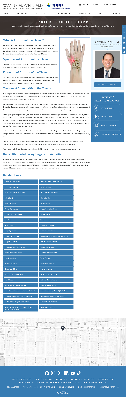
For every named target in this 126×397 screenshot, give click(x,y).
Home (6, 13)
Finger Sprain (45, 198)
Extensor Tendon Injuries (48, 280)
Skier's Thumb (10, 225)
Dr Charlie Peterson (87, 387)
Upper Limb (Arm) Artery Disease (52, 296)
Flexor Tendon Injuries (12, 236)
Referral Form (106, 117)
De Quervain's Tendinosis (49, 192)
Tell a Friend (74, 379)
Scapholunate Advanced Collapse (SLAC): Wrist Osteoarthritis (19, 308)
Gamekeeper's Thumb (12, 182)
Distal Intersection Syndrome (15, 247)
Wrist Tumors (45, 258)
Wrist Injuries (45, 220)
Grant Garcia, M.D (47, 387)
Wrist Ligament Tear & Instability (16, 285)
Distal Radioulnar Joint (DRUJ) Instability (19, 296)
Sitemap (48, 379)
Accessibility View (106, 379)
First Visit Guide (107, 108)
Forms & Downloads (108, 125)
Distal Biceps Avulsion (48, 247)
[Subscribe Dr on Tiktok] (79, 373)
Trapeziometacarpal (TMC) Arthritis (53, 291)
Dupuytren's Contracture (13, 214)
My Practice (22, 13)
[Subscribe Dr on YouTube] (66, 373)
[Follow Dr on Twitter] (60, 373)
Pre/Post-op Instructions (111, 134)
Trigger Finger (45, 214)
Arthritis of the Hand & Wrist (15, 192)
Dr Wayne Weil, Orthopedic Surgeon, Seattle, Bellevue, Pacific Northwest (35, 26)
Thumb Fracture (10, 203)
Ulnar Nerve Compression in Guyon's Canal (20, 291)
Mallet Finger (45, 203)
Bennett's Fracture (46, 269)
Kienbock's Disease (47, 225)
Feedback (60, 379)
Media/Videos (84, 13)
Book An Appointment (90, 5)
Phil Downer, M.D (66, 387)
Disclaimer (26, 379)
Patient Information (62, 13)
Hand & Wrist (77, 26)
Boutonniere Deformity (48, 252)
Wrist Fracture (45, 187)
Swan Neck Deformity (48, 263)
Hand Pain (8, 220)
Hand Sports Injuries (47, 307)
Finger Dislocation (11, 209)
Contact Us (115, 13)
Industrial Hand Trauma (48, 242)
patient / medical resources (107, 99)
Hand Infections (10, 258)
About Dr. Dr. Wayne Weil (107, 85)
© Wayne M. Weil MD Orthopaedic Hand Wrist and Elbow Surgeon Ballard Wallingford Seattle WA (63, 383)
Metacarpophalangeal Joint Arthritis (17, 302)
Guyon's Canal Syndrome (49, 302)
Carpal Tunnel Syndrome (48, 209)
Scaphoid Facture (11, 242)
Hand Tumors (9, 280)
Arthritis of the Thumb (12, 187)
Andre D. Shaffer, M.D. (109, 387)
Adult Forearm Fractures (13, 252)
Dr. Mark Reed (13, 387)
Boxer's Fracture (11, 263)
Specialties (40, 13)
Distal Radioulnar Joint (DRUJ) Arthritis (54, 236)
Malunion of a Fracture (48, 285)
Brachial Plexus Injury (47, 231)
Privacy (38, 379)
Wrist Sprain (9, 198)
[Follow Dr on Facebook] (47, 373)
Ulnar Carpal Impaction (48, 274)
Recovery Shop (110, 5)
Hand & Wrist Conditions (91, 26)
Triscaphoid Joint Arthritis (14, 274)
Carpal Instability (11, 269)
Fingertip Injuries (11, 231)
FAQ (100, 13)
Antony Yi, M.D (29, 387)
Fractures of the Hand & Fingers (51, 182)
